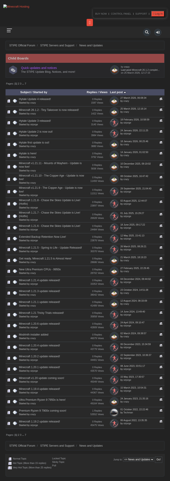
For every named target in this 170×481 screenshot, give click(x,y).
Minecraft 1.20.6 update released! (39, 323)
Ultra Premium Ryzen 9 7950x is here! (42, 399)
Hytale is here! (28, 153)
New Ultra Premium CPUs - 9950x (40, 269)
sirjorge (34, 124)
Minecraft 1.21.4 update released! (39, 280)
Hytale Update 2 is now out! (35, 131)
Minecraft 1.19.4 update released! (39, 389)
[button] (158, 32)
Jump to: (117, 459)
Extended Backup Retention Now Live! (42, 236)
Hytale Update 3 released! (35, 120)
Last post (118, 92)
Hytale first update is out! (34, 142)
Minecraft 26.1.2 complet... (146, 70)
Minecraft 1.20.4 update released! (39, 345)
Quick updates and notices (39, 68)
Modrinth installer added (33, 334)
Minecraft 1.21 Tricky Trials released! (41, 312)
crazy (126, 66)
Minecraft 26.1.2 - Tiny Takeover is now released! (49, 110)
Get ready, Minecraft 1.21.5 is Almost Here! (45, 258)
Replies (92, 92)
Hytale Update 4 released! (35, 99)
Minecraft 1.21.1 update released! (39, 302)
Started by (40, 92)
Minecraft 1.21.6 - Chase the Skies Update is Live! (49, 226)
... (23, 83)
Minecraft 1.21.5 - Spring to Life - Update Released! (50, 247)
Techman (128, 412)
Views (103, 92)
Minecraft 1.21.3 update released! (39, 291)
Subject (25, 92)
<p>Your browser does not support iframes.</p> (85, 13)
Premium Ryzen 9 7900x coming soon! (42, 410)
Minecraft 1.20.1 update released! (39, 367)
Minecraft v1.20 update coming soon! (41, 378)
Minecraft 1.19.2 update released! (39, 421)
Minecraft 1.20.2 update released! (39, 356)
